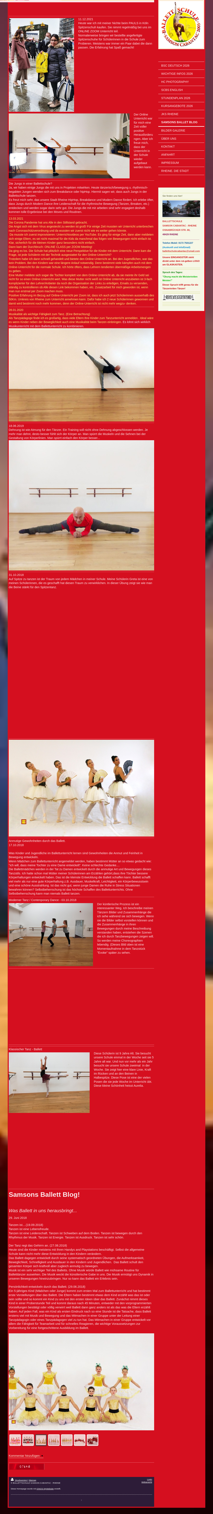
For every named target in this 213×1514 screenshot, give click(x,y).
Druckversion (19, 1480)
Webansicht (146, 1482)
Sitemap (32, 1480)
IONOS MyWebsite (45, 1489)
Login (149, 1479)
